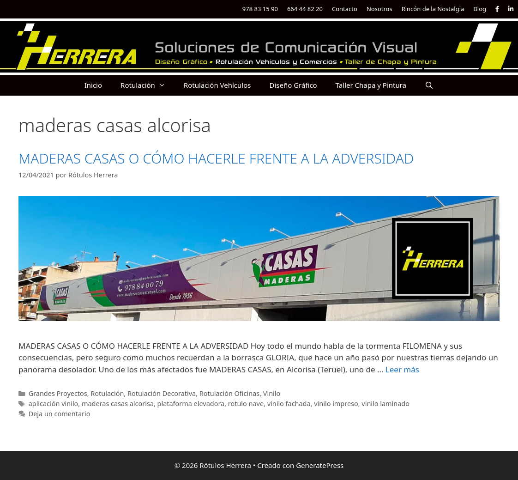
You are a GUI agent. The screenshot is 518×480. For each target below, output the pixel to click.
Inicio (93, 85)
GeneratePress (319, 465)
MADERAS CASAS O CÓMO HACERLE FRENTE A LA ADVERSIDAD (216, 158)
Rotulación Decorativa (161, 393)
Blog (479, 9)
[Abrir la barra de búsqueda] (429, 85)
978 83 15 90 (260, 9)
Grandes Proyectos (58, 393)
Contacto (344, 9)
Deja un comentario (59, 413)
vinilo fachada (289, 403)
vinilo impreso (336, 403)
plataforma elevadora (191, 403)
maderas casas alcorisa (118, 403)
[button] (165, 85)
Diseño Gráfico (293, 85)
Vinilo (272, 393)
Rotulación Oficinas (229, 393)
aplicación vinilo (53, 403)
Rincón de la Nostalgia (433, 9)
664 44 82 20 (305, 9)
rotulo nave (246, 403)
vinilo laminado (385, 403)
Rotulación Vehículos (217, 85)
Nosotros (379, 9)
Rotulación (147, 85)
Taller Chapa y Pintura (371, 85)
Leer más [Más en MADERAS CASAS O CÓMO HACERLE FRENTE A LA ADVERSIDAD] (402, 369)
